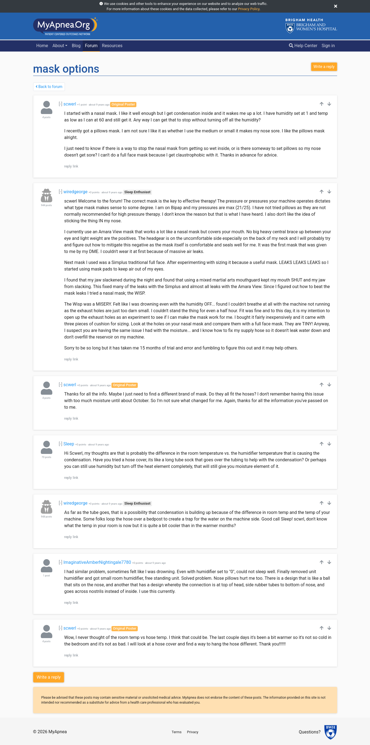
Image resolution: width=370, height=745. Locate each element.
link (75, 166)
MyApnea (57, 731)
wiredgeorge (75, 191)
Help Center (303, 45)
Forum (91, 45)
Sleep (68, 444)
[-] (60, 104)
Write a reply (49, 677)
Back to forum (49, 86)
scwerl (69, 104)
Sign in (328, 45)
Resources (112, 45)
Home (42, 45)
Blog (76, 45)
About (58, 45)
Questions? (309, 732)
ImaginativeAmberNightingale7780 (97, 562)
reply (68, 166)
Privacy (192, 732)
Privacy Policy (248, 9)
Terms (177, 732)
